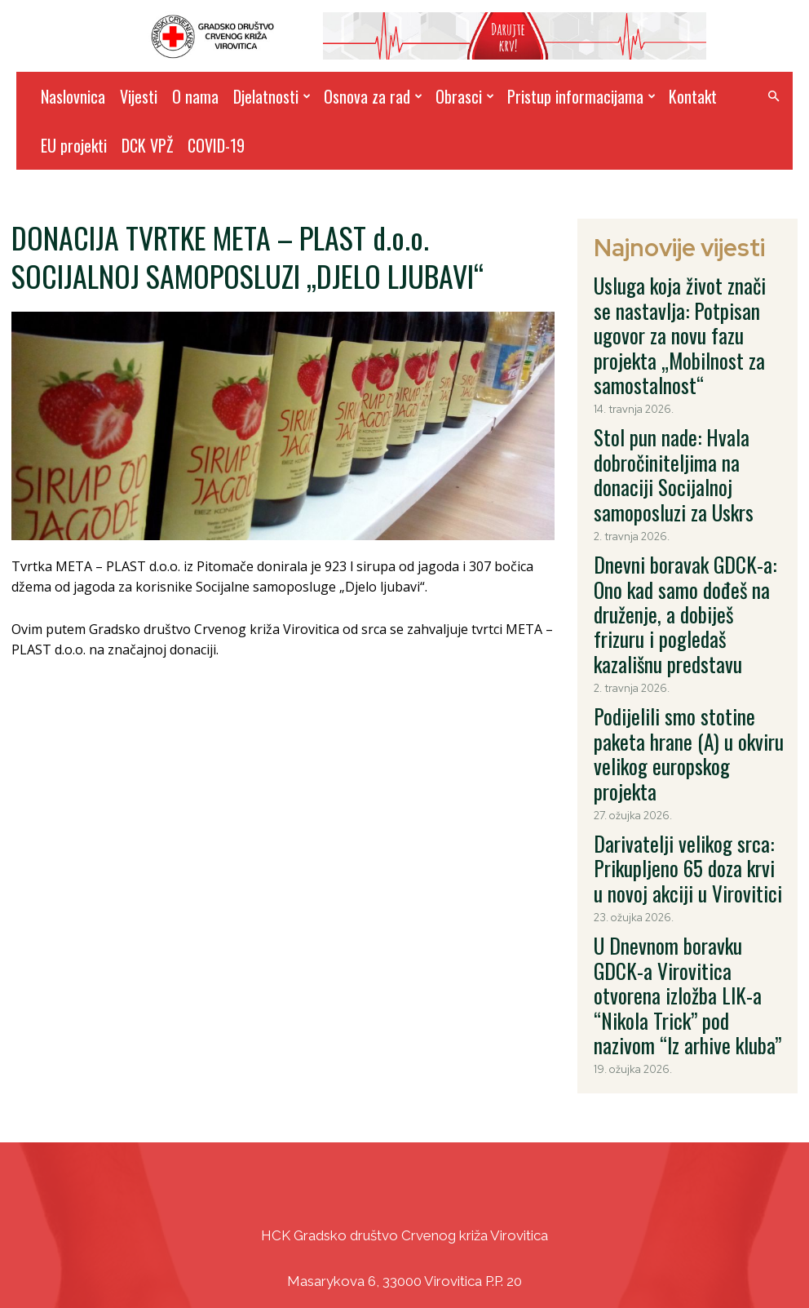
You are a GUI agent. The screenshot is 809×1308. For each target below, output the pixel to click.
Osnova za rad (373, 96)
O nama (195, 96)
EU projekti (74, 145)
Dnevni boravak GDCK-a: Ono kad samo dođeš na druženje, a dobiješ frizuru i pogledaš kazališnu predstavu (684, 472)
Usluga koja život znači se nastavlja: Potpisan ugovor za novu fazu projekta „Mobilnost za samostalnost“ (689, 299)
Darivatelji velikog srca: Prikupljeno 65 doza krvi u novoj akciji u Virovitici (688, 636)
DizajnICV (559, 1260)
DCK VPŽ (147, 145)
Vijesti (138, 96)
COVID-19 (216, 145)
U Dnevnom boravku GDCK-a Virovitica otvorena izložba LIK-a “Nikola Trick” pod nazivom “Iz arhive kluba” (680, 721)
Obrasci (464, 96)
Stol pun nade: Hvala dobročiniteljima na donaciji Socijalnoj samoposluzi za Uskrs (679, 386)
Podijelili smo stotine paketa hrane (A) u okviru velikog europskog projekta (687, 557)
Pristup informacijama (581, 96)
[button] (773, 96)
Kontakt (693, 96)
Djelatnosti (272, 96)
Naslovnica (73, 96)
